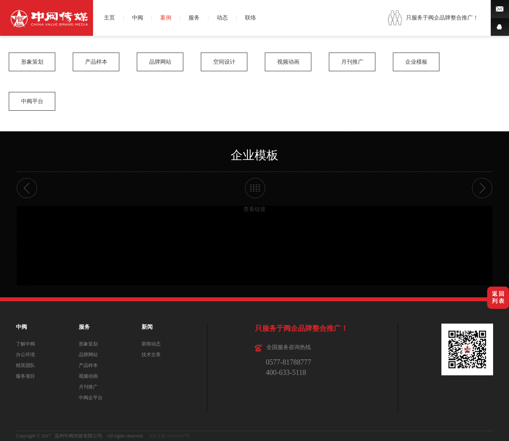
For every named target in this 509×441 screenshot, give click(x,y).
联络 (250, 18)
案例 (165, 18)
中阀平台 (32, 101)
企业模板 (416, 62)
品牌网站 (160, 62)
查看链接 (254, 209)
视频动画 (288, 62)
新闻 (147, 327)
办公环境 (25, 354)
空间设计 (224, 62)
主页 (109, 18)
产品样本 (96, 62)
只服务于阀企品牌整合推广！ (442, 18)
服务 (194, 18)
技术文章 (151, 354)
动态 (222, 18)
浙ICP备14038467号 (169, 436)
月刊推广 (352, 62)
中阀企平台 (91, 397)
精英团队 (25, 365)
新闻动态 (151, 344)
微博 (500, 9)
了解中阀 (25, 344)
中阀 (137, 18)
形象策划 (32, 62)
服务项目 (25, 376)
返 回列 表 (498, 297)
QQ (500, 27)
